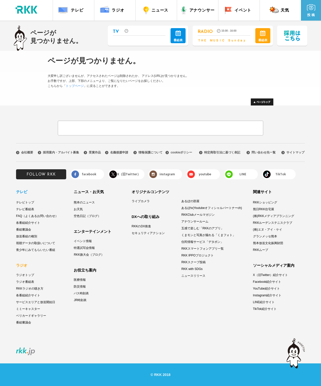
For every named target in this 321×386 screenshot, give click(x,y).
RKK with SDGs (192, 269)
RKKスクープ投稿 (193, 262)
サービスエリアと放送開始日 (35, 302)
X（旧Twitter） (128, 174)
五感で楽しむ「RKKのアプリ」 (202, 228)
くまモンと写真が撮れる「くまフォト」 (208, 235)
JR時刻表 (80, 300)
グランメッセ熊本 (265, 236)
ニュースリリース (193, 276)
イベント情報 (83, 241)
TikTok (280, 174)
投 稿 (311, 10)
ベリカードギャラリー (31, 315)
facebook (89, 174)
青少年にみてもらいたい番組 (35, 250)
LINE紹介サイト (264, 302)
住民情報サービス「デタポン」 (202, 242)
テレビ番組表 (25, 209)
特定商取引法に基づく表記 (222, 152)
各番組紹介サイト (28, 223)
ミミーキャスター (28, 309)
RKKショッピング (265, 202)
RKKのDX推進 (141, 226)
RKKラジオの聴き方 (29, 288)
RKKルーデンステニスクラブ (272, 223)
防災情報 (80, 286)
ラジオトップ (25, 275)
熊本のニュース (84, 202)
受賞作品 (95, 152)
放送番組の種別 (26, 236)
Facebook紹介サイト (267, 282)
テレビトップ (25, 202)
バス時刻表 (81, 293)
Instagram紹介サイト (267, 295)
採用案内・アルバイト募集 (61, 152)
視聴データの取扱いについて (35, 243)
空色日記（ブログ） (87, 216)
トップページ (75, 86)
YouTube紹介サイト (266, 288)
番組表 (178, 36)
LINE (242, 174)
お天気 (78, 209)
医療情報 (80, 280)
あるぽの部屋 (190, 201)
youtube (205, 174)
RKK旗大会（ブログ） (89, 254)
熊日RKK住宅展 (263, 209)
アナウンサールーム (194, 221)
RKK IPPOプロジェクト (197, 255)
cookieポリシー (181, 152)
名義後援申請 (119, 152)
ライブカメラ (141, 201)
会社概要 (27, 152)
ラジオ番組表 (25, 282)
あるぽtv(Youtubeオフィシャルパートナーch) (211, 208)
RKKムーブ (260, 250)
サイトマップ (295, 152)
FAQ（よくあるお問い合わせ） (37, 216)
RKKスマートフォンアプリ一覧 (202, 248)
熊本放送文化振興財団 (268, 243)
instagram (167, 174)
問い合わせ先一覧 (264, 152)
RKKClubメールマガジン (198, 214)
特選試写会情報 (84, 248)
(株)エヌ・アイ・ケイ (267, 229)
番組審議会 (23, 229)
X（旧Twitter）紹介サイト (270, 275)
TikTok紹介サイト (265, 309)
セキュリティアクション (148, 233)
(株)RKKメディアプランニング (273, 216)
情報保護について (150, 152)
